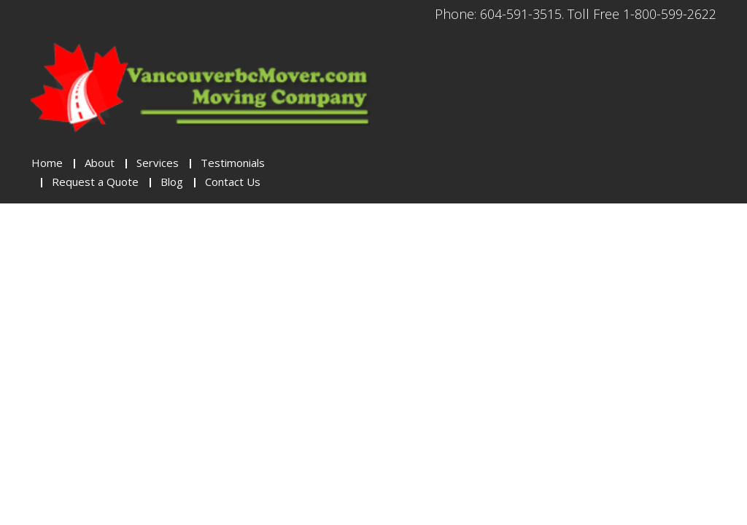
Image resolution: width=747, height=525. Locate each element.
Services (157, 162)
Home (47, 162)
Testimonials (233, 162)
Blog (171, 181)
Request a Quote (95, 181)
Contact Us (232, 181)
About (100, 162)
